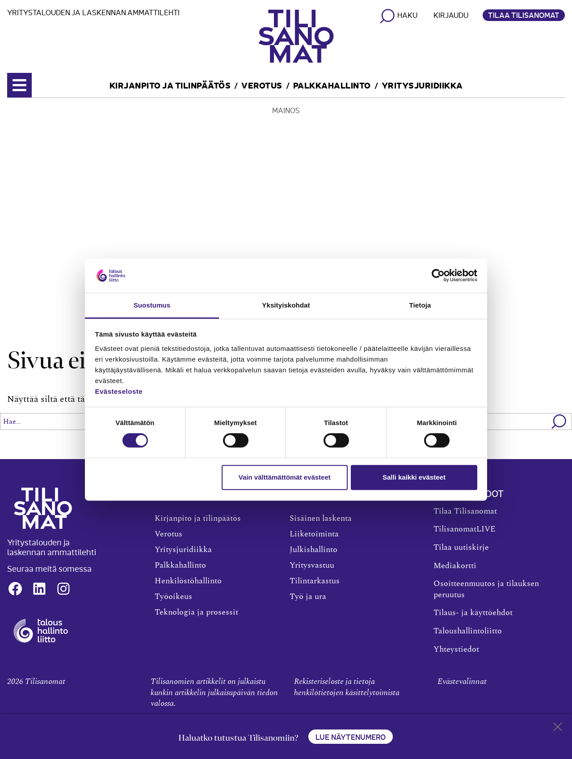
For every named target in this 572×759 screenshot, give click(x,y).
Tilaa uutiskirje (461, 548)
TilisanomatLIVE (464, 529)
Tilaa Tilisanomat (523, 14)
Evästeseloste (119, 391)
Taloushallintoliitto (467, 631)
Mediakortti (454, 566)
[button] (559, 421)
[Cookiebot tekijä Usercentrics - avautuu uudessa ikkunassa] (438, 276)
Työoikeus (173, 597)
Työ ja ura (308, 597)
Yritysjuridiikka (422, 85)
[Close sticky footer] (558, 728)
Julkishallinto (313, 550)
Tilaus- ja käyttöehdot (473, 613)
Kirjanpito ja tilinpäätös (170, 85)
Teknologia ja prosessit (196, 612)
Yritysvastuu (312, 565)
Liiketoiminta (314, 534)
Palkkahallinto (332, 85)
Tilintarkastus (315, 581)
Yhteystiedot (456, 649)
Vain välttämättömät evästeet (285, 477)
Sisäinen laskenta (321, 518)
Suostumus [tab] (152, 305)
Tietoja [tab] (420, 305)
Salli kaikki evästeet (414, 477)
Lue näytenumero (350, 736)
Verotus (261, 85)
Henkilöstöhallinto (188, 581)
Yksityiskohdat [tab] (286, 305)
